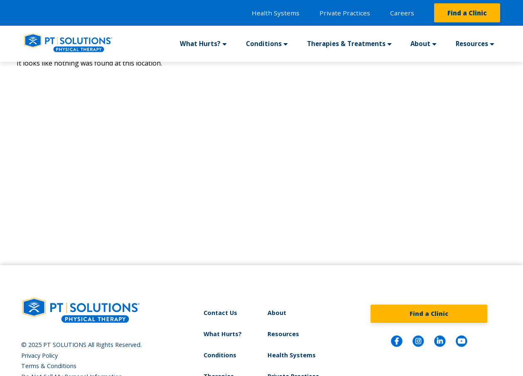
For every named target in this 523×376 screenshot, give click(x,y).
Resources (472, 43)
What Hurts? (200, 43)
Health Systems (276, 13)
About (420, 43)
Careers (402, 13)
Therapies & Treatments (346, 43)
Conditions (264, 43)
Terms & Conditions (48, 366)
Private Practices (344, 13)
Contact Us (220, 313)
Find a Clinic (467, 13)
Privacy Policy (39, 355)
